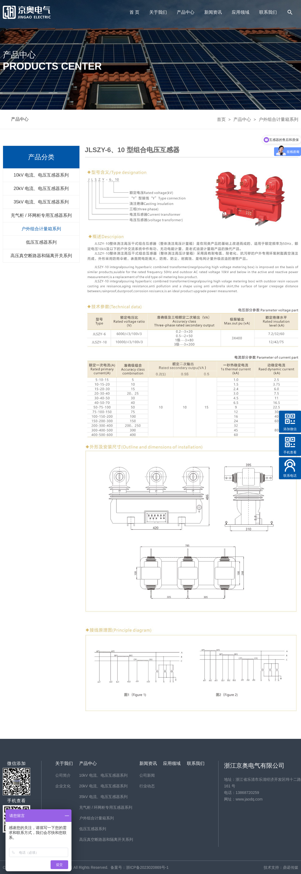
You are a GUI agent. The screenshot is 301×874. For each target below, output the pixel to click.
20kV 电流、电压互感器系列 (41, 188)
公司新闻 (147, 775)
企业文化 (63, 786)
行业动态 (147, 786)
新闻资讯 (213, 12)
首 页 (134, 12)
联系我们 (268, 12)
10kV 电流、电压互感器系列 (41, 175)
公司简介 (63, 775)
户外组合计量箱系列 (278, 119)
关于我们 (158, 12)
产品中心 (185, 12)
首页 (221, 119)
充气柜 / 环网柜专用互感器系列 (41, 215)
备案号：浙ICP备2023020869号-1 (140, 867)
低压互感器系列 (41, 242)
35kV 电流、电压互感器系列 (41, 202)
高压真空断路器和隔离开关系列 (41, 255)
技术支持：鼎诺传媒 (281, 867)
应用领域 (240, 12)
